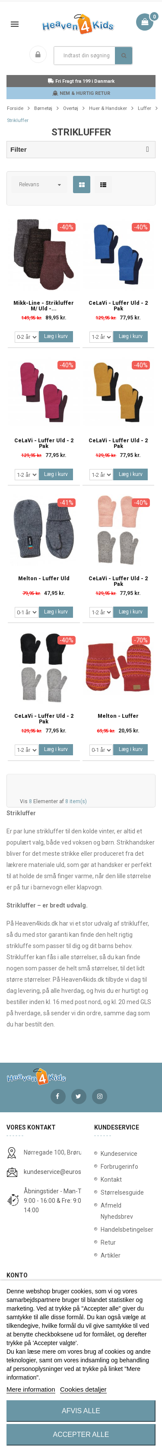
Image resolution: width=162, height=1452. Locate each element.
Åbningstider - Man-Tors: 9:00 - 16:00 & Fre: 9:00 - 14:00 (57, 1201)
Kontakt (111, 1179)
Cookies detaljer (83, 1389)
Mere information (30, 1389)
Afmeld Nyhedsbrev (117, 1211)
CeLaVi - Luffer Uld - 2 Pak (118, 306)
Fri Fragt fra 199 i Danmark (81, 81)
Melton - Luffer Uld (44, 579)
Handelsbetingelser (125, 1229)
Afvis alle (81, 1410)
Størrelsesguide (122, 1192)
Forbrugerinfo (119, 1166)
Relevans (29, 185)
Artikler (111, 1255)
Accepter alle (81, 1434)
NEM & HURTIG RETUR (81, 93)
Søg (123, 55)
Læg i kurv (56, 336)
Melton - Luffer (118, 716)
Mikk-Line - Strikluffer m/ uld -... (43, 306)
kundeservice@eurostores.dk (63, 1171)
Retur (108, 1242)
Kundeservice (119, 1153)
